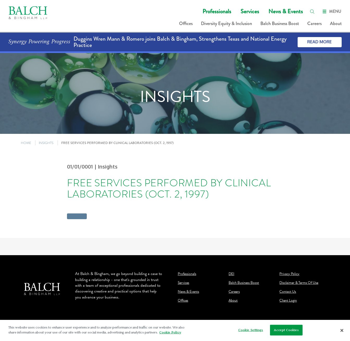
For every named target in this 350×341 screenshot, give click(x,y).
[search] (312, 11)
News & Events (285, 11)
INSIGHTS (46, 142)
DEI (231, 274)
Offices (186, 23)
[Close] (341, 332)
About (336, 23)
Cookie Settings (250, 331)
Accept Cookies (286, 331)
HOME (26, 142)
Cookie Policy (170, 334)
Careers (314, 23)
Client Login (288, 300)
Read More (319, 41)
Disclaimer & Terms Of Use (298, 282)
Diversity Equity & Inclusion (226, 23)
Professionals (216, 11)
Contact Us (287, 291)
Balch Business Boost (279, 23)
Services (250, 11)
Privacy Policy (289, 274)
